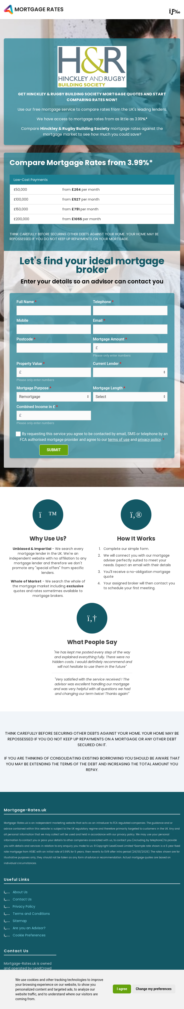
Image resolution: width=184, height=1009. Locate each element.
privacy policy (149, 439)
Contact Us (22, 899)
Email (98, 320)
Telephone (102, 302)
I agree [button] (122, 989)
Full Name (25, 302)
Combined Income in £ (36, 406)
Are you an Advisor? (29, 928)
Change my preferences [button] (154, 989)
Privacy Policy (24, 906)
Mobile (22, 320)
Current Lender (106, 363)
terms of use (119, 439)
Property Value (29, 363)
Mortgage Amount (108, 339)
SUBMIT (54, 450)
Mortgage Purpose (33, 388)
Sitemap (20, 920)
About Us (20, 892)
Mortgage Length (108, 388)
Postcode (25, 339)
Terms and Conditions (31, 913)
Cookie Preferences (29, 935)
